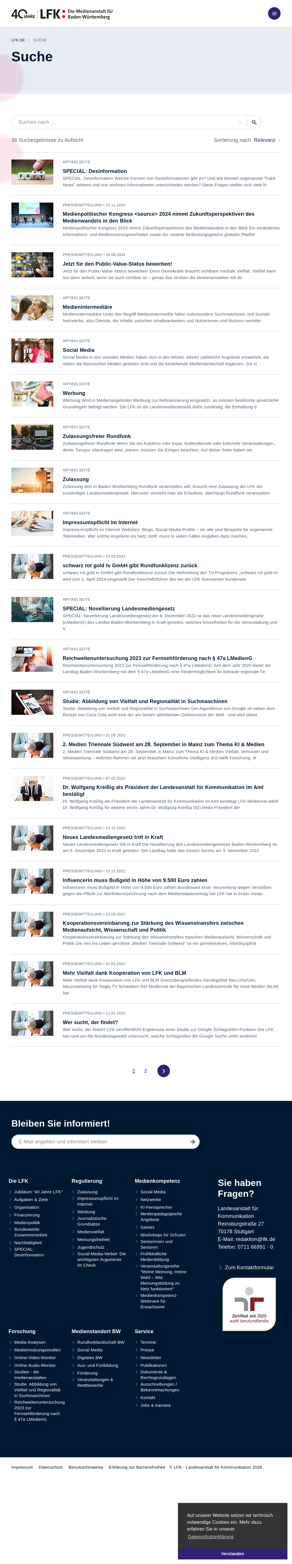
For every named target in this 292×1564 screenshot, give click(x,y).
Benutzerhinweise (85, 1553)
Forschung (22, 1418)
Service (144, 1418)
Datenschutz (50, 1553)
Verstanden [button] (232, 1553)
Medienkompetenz (157, 1268)
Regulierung (87, 1268)
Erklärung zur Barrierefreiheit (137, 1553)
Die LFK (18, 1268)
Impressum (22, 1553)
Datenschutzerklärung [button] (211, 1536)
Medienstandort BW (96, 1418)
